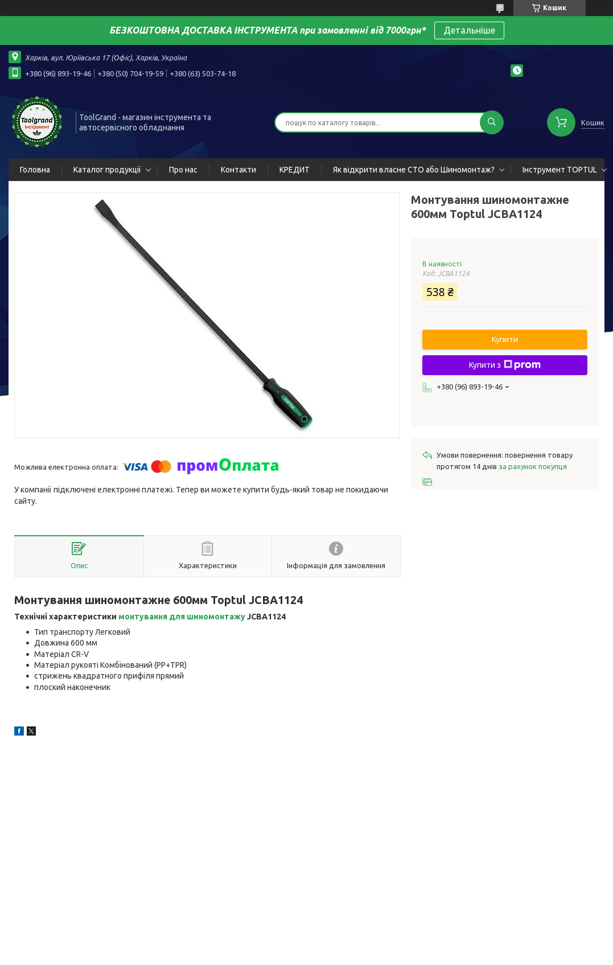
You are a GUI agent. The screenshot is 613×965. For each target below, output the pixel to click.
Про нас (183, 170)
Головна (35, 170)
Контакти (238, 170)
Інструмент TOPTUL (560, 170)
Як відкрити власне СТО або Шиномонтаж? (414, 170)
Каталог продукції (107, 170)
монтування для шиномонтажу (181, 616)
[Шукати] (492, 122)
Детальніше (469, 30)
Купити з (505, 365)
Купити (505, 339)
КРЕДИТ (294, 170)
